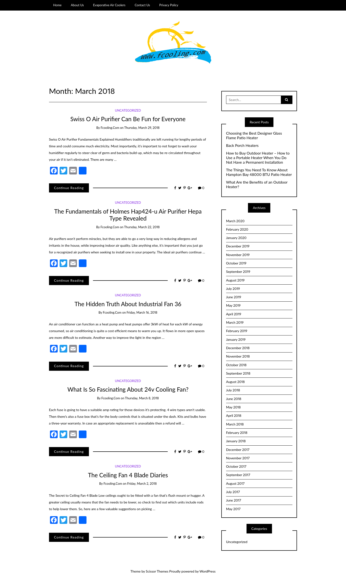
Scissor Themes (157, 571)
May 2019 (233, 305)
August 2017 (235, 483)
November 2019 (238, 255)
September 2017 (238, 475)
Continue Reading (69, 188)
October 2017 (236, 466)
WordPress (207, 571)
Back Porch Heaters (242, 145)
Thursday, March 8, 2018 (142, 398)
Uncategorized (128, 110)
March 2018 (235, 424)
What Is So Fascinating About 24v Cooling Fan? (127, 389)
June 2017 (233, 500)
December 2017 (237, 450)
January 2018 (236, 441)
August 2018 (235, 382)
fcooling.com (110, 128)
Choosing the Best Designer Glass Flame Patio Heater (254, 135)
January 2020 (236, 238)
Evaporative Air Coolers (109, 5)
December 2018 (238, 348)
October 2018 (236, 365)
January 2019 (236, 339)
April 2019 (233, 314)
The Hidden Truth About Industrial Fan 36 (127, 303)
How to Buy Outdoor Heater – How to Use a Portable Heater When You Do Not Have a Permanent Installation (258, 157)
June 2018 (233, 399)
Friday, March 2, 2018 (142, 483)
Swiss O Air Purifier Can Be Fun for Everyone (128, 118)
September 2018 (238, 373)
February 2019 (236, 331)
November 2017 (238, 458)
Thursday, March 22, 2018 (142, 227)
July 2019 (233, 289)
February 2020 (237, 229)
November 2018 (238, 356)
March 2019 (235, 322)
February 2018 (236, 433)
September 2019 (238, 271)
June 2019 (233, 297)
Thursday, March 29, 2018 (142, 128)
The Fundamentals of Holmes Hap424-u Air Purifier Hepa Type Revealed (128, 215)
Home (57, 5)
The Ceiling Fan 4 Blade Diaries (128, 475)
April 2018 (233, 415)
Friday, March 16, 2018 (142, 312)
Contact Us (142, 5)
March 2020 (235, 221)
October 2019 (236, 263)
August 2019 (235, 280)
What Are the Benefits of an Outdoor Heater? (257, 184)
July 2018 (233, 390)
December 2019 (237, 246)
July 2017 (233, 492)
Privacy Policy (168, 5)
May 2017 (233, 509)
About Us (77, 5)
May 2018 (233, 407)
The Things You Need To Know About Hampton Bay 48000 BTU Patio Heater (259, 172)
